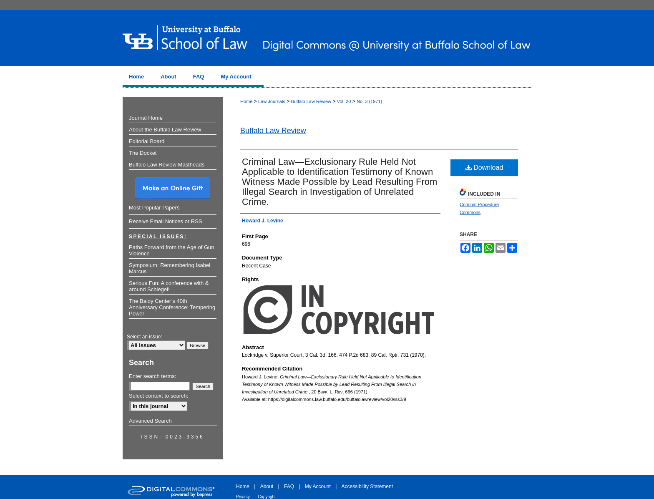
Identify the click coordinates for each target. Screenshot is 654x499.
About (266, 486)
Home (246, 101)
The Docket (142, 153)
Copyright (267, 496)
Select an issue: (144, 337)
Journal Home (146, 118)
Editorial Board (146, 141)
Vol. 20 (344, 101)
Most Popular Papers (154, 207)
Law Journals (271, 101)
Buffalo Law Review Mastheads (166, 164)
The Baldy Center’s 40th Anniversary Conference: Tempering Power (172, 307)
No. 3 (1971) (369, 101)
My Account (318, 486)
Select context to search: (158, 396)
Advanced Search (150, 421)
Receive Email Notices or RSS (165, 221)
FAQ (289, 486)
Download (484, 167)
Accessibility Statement (367, 486)
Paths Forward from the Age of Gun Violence (171, 250)
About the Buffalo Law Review (165, 129)
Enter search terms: (152, 376)
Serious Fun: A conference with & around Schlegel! (169, 286)
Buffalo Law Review (311, 101)
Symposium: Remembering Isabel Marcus (169, 268)
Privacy (243, 496)
